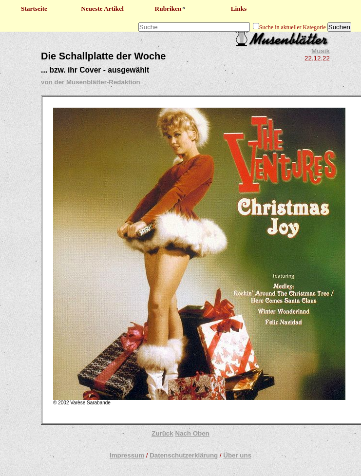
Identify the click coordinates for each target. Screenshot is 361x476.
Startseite (34, 8)
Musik (320, 51)
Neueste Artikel (102, 8)
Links (239, 8)
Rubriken (171, 8)
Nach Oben (192, 433)
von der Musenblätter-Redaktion (90, 82)
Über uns (237, 455)
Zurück (162, 433)
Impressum (127, 455)
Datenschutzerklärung (184, 455)
